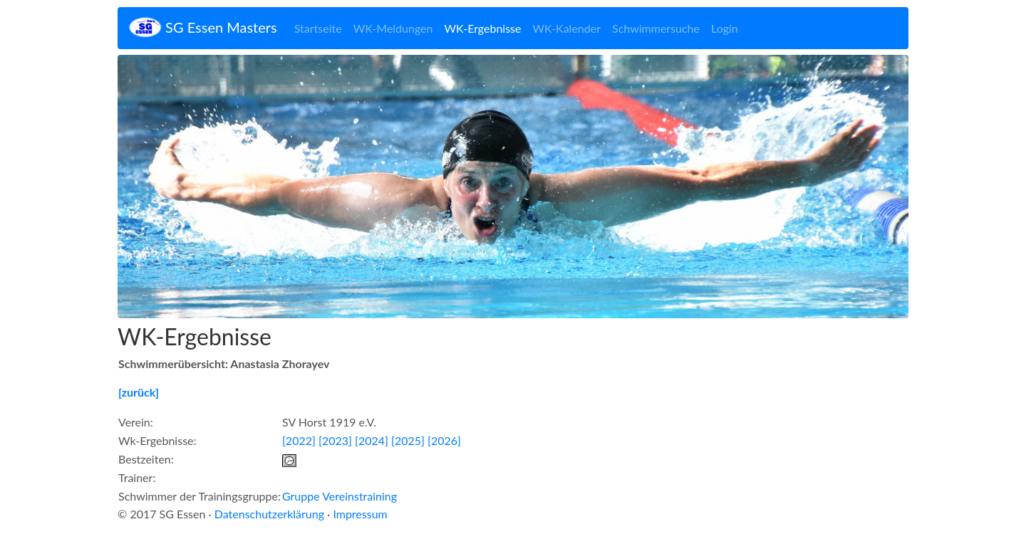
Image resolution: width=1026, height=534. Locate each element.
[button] (177, 186)
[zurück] (138, 392)
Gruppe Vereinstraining (339, 496)
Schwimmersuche (656, 28)
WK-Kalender (566, 28)
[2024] (371, 440)
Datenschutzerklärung (269, 513)
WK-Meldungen (393, 28)
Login (724, 28)
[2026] (444, 440)
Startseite (318, 28)
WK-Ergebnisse (482, 28)
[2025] (408, 440)
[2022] (299, 440)
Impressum (360, 513)
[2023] (335, 440)
